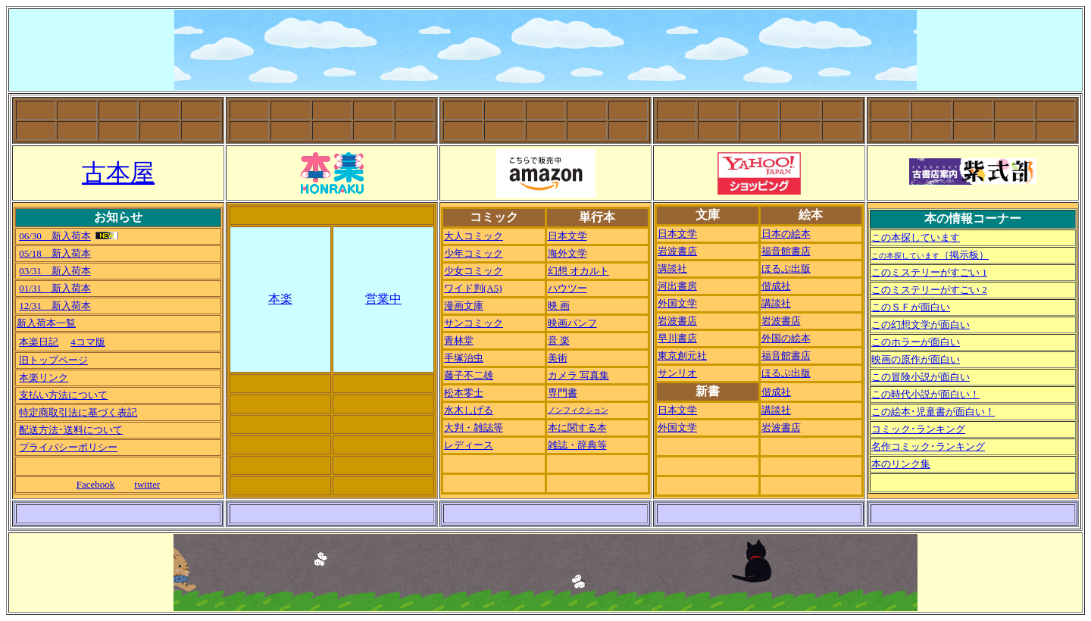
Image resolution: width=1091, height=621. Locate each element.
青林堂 (459, 340)
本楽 (280, 298)
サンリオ (677, 373)
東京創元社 (682, 355)
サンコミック (473, 323)
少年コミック (473, 253)
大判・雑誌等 (473, 427)
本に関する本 (577, 427)
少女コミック (473, 270)
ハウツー (567, 288)
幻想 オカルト (578, 270)
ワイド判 (473, 288)
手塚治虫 (463, 358)
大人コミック (473, 236)
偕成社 (776, 286)
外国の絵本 (786, 338)
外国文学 (677, 303)
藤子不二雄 (468, 375)
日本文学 (567, 236)
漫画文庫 (463, 305)
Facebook (96, 484)
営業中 (383, 298)
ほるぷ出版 (786, 268)
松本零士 (463, 392)
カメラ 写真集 (578, 375)
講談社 (672, 268)
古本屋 (118, 172)
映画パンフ (572, 323)
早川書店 (677, 338)
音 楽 (559, 340)
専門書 (562, 392)
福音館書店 (786, 251)
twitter (147, 484)
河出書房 (677, 286)
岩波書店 (677, 251)
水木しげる (468, 410)
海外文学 (567, 253)
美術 (557, 358)
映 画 (559, 305)
